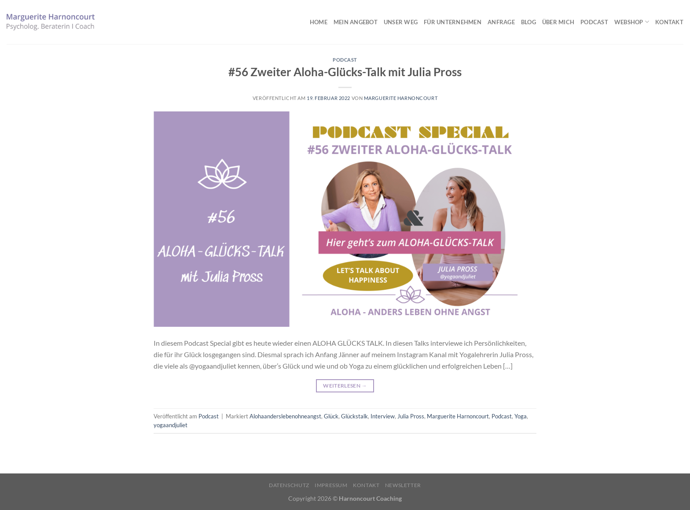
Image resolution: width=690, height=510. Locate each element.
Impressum (331, 485)
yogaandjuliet (170, 425)
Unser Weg (401, 22)
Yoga (520, 416)
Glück (331, 416)
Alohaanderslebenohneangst (285, 416)
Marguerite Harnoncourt (400, 98)
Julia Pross (410, 416)
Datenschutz (289, 485)
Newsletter (403, 485)
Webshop (631, 22)
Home (318, 22)
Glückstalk (354, 416)
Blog (528, 22)
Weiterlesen (345, 385)
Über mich (558, 22)
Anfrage (501, 22)
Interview (383, 416)
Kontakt (669, 22)
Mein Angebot (356, 22)
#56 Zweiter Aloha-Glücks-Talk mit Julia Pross (345, 71)
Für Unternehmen (452, 22)
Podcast (594, 22)
